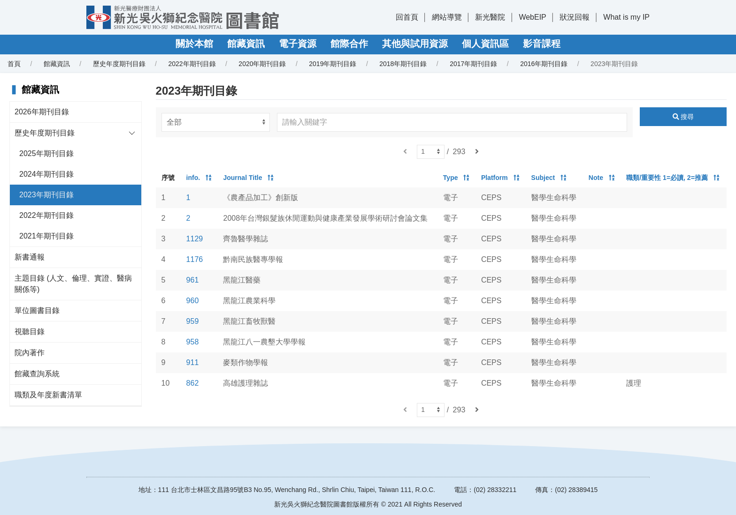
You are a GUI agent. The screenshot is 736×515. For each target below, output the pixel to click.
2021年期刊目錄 (46, 236)
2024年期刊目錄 (46, 174)
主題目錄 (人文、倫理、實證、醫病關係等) (73, 283)
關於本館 (194, 43)
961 (192, 280)
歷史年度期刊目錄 (119, 63)
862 (192, 383)
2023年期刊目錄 (46, 195)
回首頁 (407, 17)
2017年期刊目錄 (473, 63)
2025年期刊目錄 (46, 153)
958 (192, 342)
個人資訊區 (485, 43)
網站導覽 (447, 17)
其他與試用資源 (415, 43)
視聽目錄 (30, 332)
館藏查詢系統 (37, 374)
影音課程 (541, 43)
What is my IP (626, 17)
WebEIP (532, 17)
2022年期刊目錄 (191, 63)
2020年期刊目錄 (262, 63)
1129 (194, 239)
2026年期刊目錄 (42, 112)
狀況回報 (575, 17)
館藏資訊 (246, 43)
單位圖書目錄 (37, 310)
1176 (194, 259)
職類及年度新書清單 (48, 395)
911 (192, 362)
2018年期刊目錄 (403, 63)
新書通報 (30, 257)
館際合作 (349, 43)
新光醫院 (490, 17)
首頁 (14, 63)
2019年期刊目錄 (332, 63)
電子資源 (297, 43)
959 (192, 321)
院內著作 (30, 353)
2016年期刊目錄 (543, 63)
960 (192, 301)
